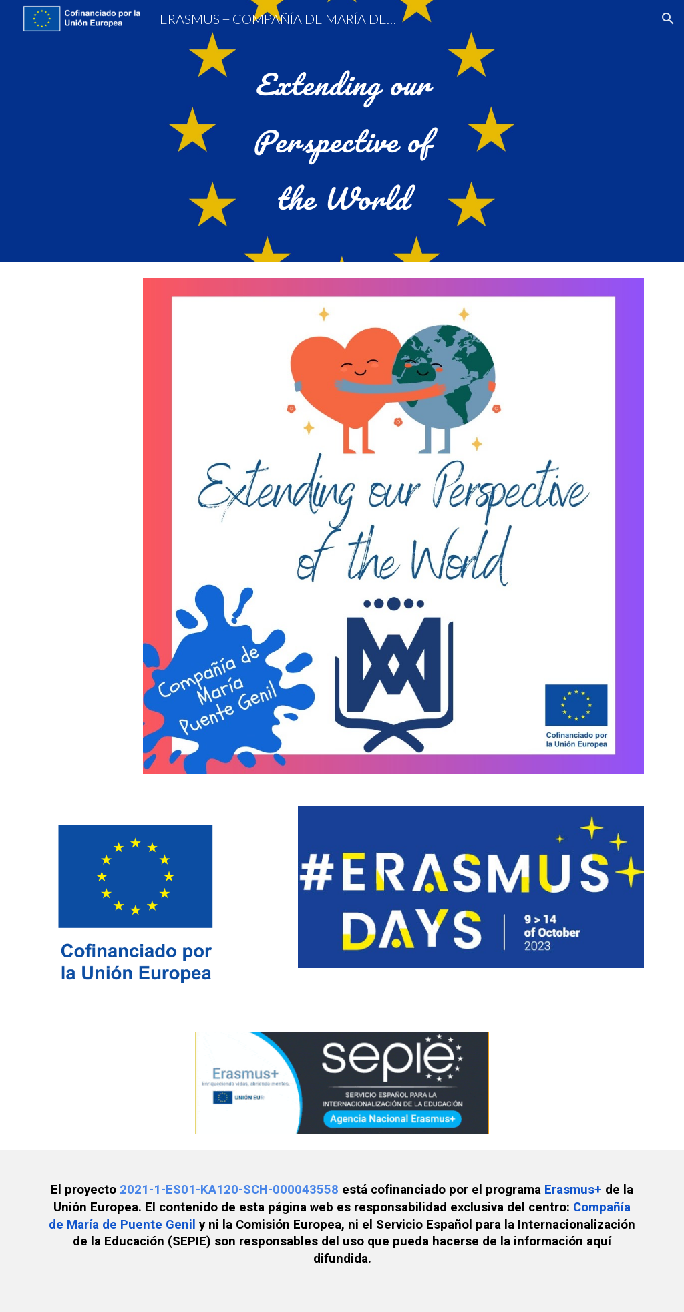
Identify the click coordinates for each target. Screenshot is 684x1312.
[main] (342, 131)
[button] (668, 19)
